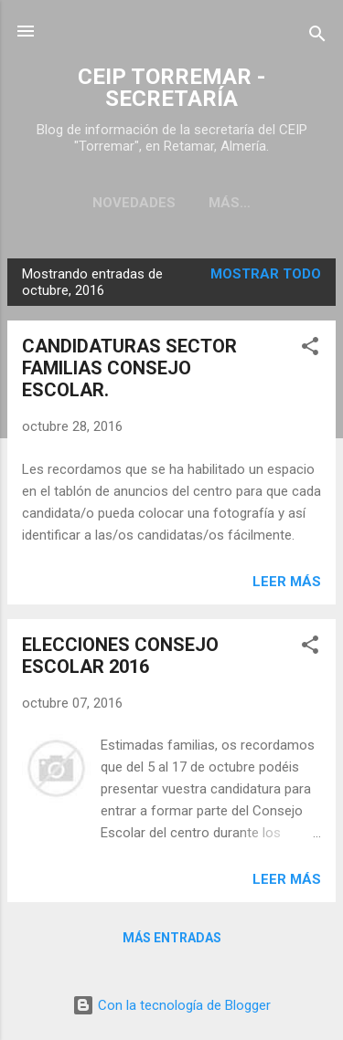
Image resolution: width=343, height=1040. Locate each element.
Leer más (286, 581)
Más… (230, 202)
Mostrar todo (265, 274)
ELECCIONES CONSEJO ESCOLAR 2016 (120, 656)
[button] (310, 349)
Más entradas (172, 937)
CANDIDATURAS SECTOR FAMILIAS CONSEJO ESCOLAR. (129, 368)
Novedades (134, 202)
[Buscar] (317, 37)
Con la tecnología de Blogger (171, 1005)
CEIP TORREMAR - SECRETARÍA (171, 87)
